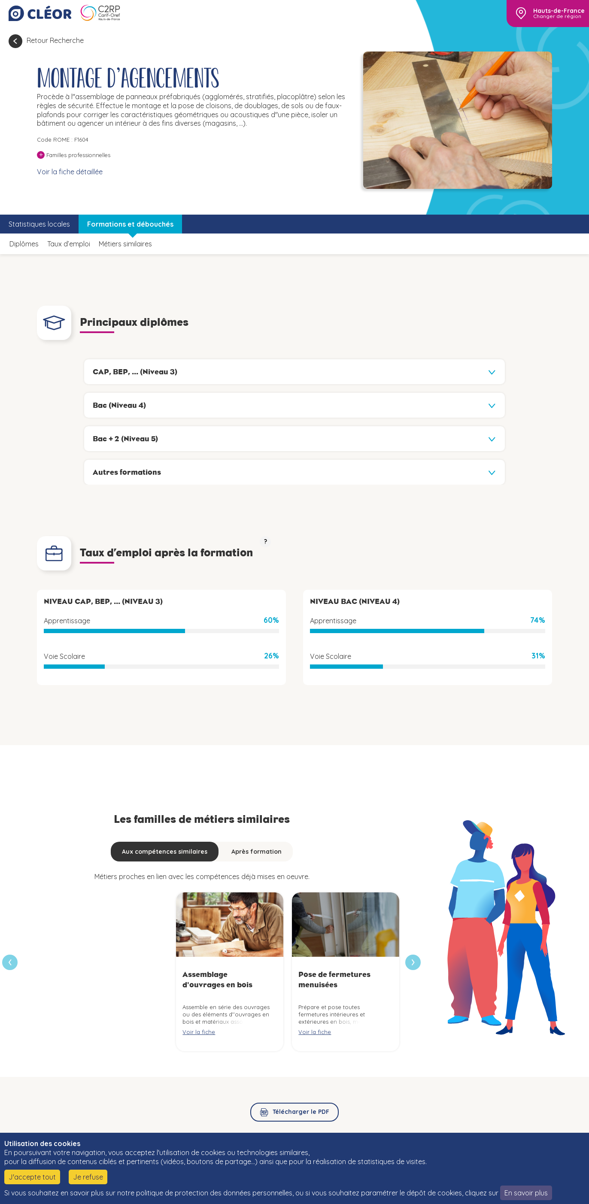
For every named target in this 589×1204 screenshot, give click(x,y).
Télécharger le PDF (301, 1112)
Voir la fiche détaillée (70, 171)
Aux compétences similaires (164, 851)
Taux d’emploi (68, 244)
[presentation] (413, 962)
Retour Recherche (55, 40)
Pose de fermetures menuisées (334, 979)
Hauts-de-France (559, 11)
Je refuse (88, 1177)
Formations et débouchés (130, 224)
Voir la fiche (198, 1031)
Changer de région (557, 16)
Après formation (256, 851)
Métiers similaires (125, 244)
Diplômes (24, 244)
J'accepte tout (32, 1177)
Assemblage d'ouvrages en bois (217, 979)
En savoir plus (526, 1193)
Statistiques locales (39, 224)
